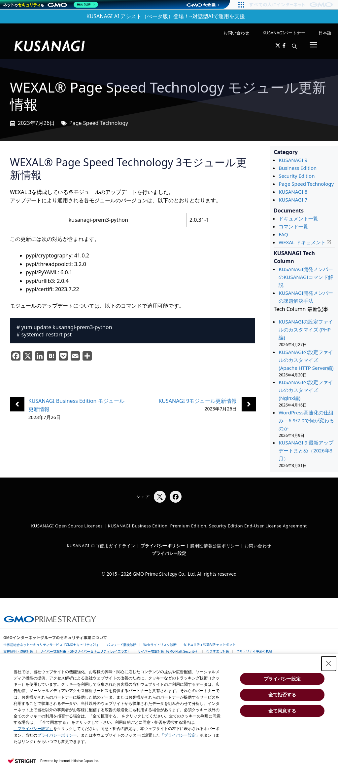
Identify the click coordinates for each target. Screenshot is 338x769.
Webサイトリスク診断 (160, 644)
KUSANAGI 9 (293, 160)
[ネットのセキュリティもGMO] (51, 4)
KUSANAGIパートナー (283, 33)
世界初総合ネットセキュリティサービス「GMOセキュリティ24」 (51, 644)
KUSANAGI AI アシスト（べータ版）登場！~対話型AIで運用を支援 (165, 16)
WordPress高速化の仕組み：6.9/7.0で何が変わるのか (306, 420)
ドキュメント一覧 (298, 218)
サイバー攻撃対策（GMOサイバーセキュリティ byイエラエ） (85, 651)
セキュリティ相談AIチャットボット (210, 644)
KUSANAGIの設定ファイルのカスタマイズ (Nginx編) (306, 390)
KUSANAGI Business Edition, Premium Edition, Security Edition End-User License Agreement (207, 526)
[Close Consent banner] (328, 663)
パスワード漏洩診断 (121, 644)
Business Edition (298, 168)
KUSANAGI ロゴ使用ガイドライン (101, 546)
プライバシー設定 (169, 553)
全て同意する (282, 710)
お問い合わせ (236, 33)
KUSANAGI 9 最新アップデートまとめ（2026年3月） (306, 450)
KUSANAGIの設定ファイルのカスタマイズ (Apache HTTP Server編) (306, 360)
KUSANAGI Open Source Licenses (67, 526)
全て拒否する (282, 694)
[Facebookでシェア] (176, 497)
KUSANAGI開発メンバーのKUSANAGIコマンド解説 (306, 277)
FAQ (283, 234)
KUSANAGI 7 (293, 199)
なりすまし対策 (217, 651)
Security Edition (297, 176)
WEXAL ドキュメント (302, 242)
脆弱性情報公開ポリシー (214, 546)
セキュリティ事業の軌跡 (254, 650)
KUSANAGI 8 (293, 191)
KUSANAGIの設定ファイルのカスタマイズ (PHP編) (306, 329)
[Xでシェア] (160, 497)
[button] (294, 46)
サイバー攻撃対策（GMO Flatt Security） (168, 651)
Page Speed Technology (98, 123)
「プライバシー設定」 (33, 728)
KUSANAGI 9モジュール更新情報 (197, 400)
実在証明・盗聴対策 (18, 651)
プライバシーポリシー (57, 735)
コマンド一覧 (293, 226)
